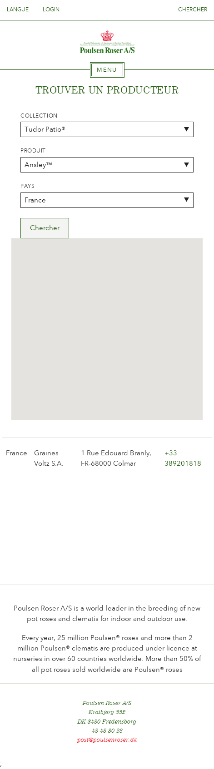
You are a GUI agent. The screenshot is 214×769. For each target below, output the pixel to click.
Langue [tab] (20, 9)
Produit (33, 151)
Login (51, 9)
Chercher (192, 9)
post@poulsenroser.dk (107, 739)
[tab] (107, 70)
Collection (39, 116)
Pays (27, 186)
